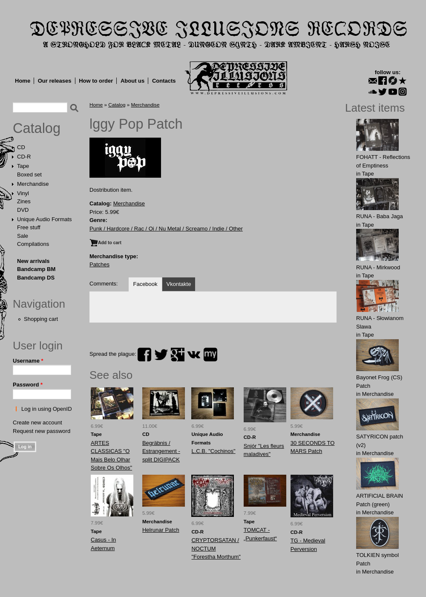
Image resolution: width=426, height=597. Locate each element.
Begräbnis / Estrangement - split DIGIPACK (161, 451)
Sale (22, 236)
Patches (99, 264)
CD (21, 147)
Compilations (33, 244)
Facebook (145, 284)
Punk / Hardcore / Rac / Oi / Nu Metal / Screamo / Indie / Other (166, 228)
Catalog (36, 128)
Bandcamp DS (36, 277)
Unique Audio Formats (44, 219)
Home (22, 81)
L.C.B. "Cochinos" (213, 451)
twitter (161, 354)
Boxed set (29, 174)
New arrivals (33, 261)
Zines (24, 201)
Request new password (41, 431)
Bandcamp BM (36, 269)
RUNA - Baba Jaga (379, 216)
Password (28, 384)
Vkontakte (179, 284)
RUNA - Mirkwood (378, 267)
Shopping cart (41, 319)
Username (28, 361)
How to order (96, 81)
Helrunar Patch (160, 530)
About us (132, 81)
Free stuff (28, 227)
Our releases (55, 81)
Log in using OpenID (46, 409)
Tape (23, 166)
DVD (23, 210)
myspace (210, 354)
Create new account (37, 422)
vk (194, 354)
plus (177, 354)
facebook (144, 354)
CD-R (24, 156)
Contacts (164, 81)
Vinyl (23, 193)
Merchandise (33, 184)
